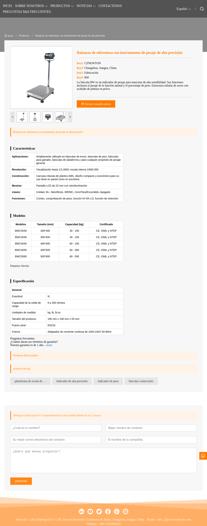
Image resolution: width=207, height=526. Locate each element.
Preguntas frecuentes (22, 338)
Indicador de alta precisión (72, 381)
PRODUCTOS (60, 6)
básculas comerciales (141, 381)
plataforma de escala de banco (32, 381)
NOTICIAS (84, 6)
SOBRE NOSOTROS (29, 6)
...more (48, 345)
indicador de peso (108, 381)
